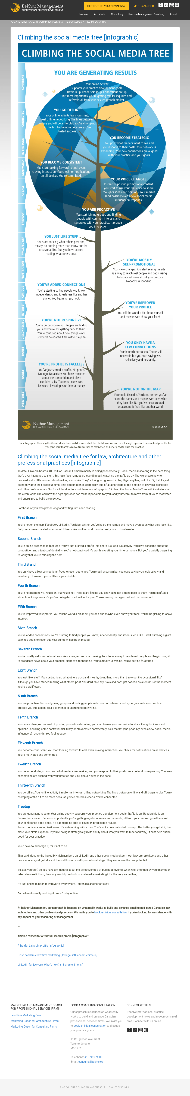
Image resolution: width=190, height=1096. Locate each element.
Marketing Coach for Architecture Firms (35, 1021)
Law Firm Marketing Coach (27, 1015)
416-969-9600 (144, 6)
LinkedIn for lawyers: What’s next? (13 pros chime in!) (50, 964)
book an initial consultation (90, 1025)
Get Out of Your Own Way (106, 5)
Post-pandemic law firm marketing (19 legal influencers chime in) (57, 955)
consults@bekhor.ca (90, 1061)
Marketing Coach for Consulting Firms (34, 1026)
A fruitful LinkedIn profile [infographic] (41, 945)
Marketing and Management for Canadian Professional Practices (37, 7)
